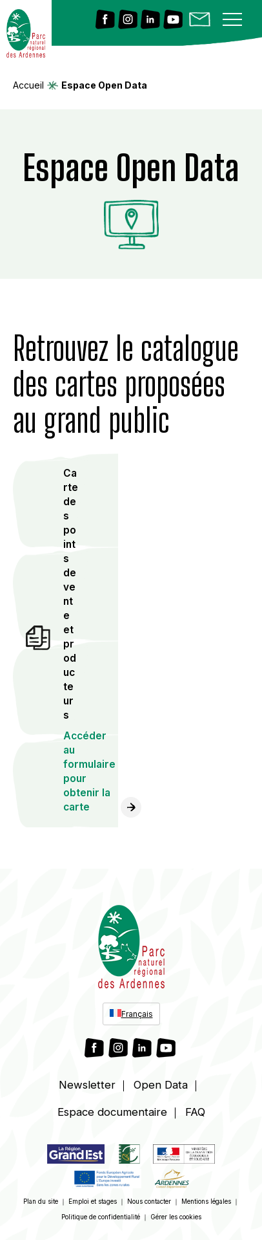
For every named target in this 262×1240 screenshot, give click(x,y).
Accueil (28, 85)
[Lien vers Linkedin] (150, 20)
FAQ (195, 1111)
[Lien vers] (128, 1156)
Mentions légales (206, 1201)
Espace (112, 1111)
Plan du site (40, 1201)
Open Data (161, 1084)
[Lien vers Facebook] (105, 20)
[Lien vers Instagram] (127, 20)
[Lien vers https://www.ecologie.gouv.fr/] (184, 1156)
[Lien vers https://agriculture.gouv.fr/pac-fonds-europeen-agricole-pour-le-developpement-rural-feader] (107, 1181)
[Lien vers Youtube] (173, 20)
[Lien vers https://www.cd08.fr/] (171, 1181)
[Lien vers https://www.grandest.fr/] (76, 1156)
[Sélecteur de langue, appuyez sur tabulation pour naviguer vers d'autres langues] (131, 1014)
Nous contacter (149, 1201)
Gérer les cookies (175, 1217)
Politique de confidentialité (100, 1217)
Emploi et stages (92, 1201)
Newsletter (87, 1084)
